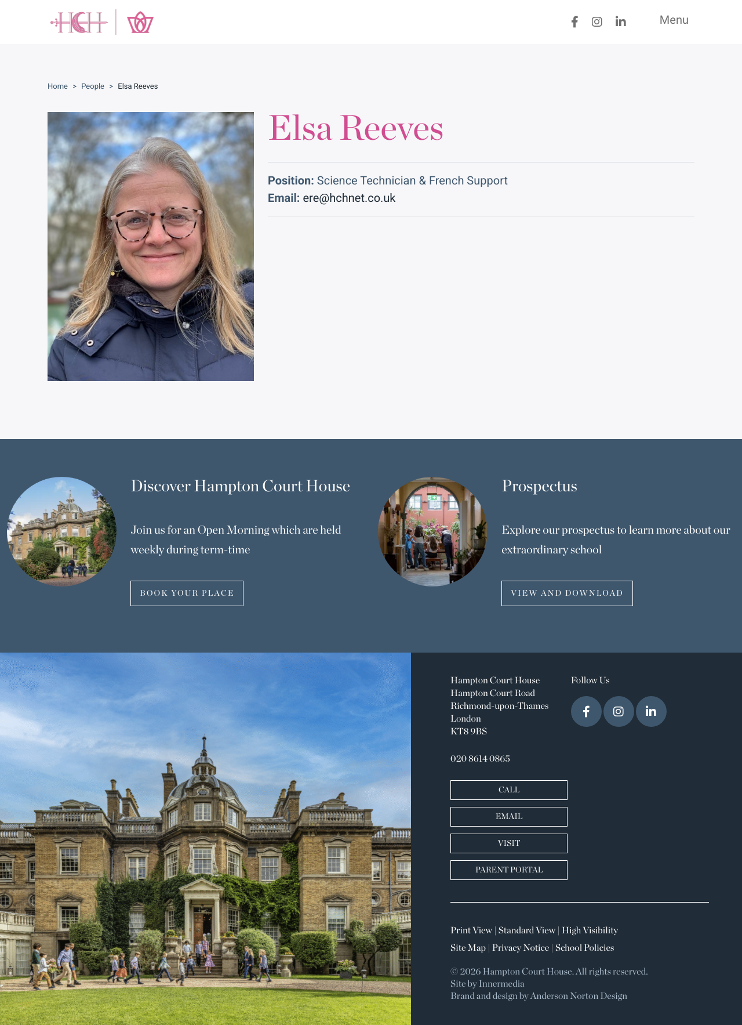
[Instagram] (597, 22)
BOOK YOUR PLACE (187, 593)
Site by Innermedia (487, 984)
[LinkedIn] (621, 22)
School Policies (584, 948)
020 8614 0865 (480, 759)
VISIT (509, 843)
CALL (509, 790)
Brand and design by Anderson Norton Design (538, 996)
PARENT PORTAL (509, 870)
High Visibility (590, 931)
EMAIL (509, 817)
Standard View (527, 931)
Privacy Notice (520, 948)
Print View (471, 931)
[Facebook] (575, 22)
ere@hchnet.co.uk (349, 198)
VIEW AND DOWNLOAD (567, 593)
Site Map (468, 948)
